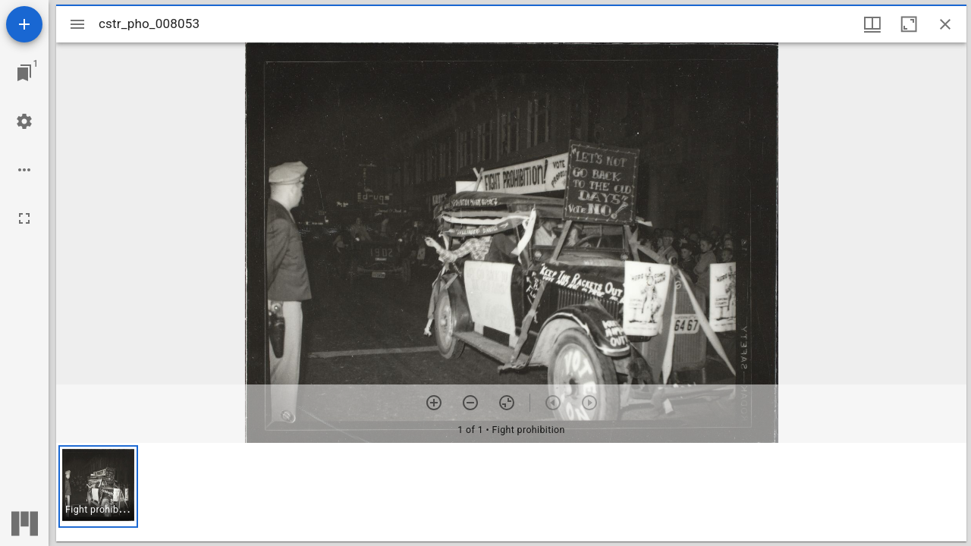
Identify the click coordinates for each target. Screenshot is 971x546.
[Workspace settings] (24, 121)
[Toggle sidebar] (77, 24)
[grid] (511, 492)
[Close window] (945, 24)
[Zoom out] (470, 402)
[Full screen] (24, 218)
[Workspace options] (24, 170)
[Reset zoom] (507, 402)
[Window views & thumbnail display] (872, 24)
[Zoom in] (434, 402)
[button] (98, 486)
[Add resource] (24, 24)
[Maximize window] (909, 24)
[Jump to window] (24, 73)
